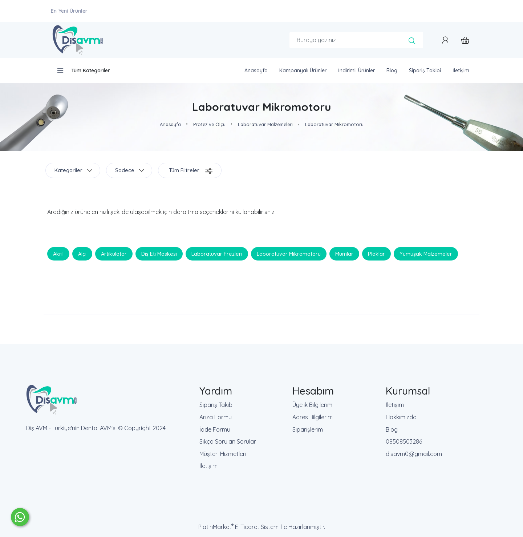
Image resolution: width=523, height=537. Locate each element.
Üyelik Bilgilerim (312, 404)
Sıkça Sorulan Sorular (227, 441)
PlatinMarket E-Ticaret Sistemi (239, 526)
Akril (58, 253)
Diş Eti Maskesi (159, 253)
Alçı (82, 253)
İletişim (208, 465)
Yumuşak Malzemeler (426, 253)
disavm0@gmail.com (414, 453)
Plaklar (376, 253)
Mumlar (344, 253)
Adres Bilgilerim (312, 417)
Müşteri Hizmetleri (222, 453)
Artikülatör (114, 253)
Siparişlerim (307, 429)
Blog (392, 429)
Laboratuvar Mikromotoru (289, 253)
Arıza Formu (215, 417)
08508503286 (404, 441)
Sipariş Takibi (216, 404)
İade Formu (214, 429)
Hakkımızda (401, 417)
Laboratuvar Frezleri (216, 253)
